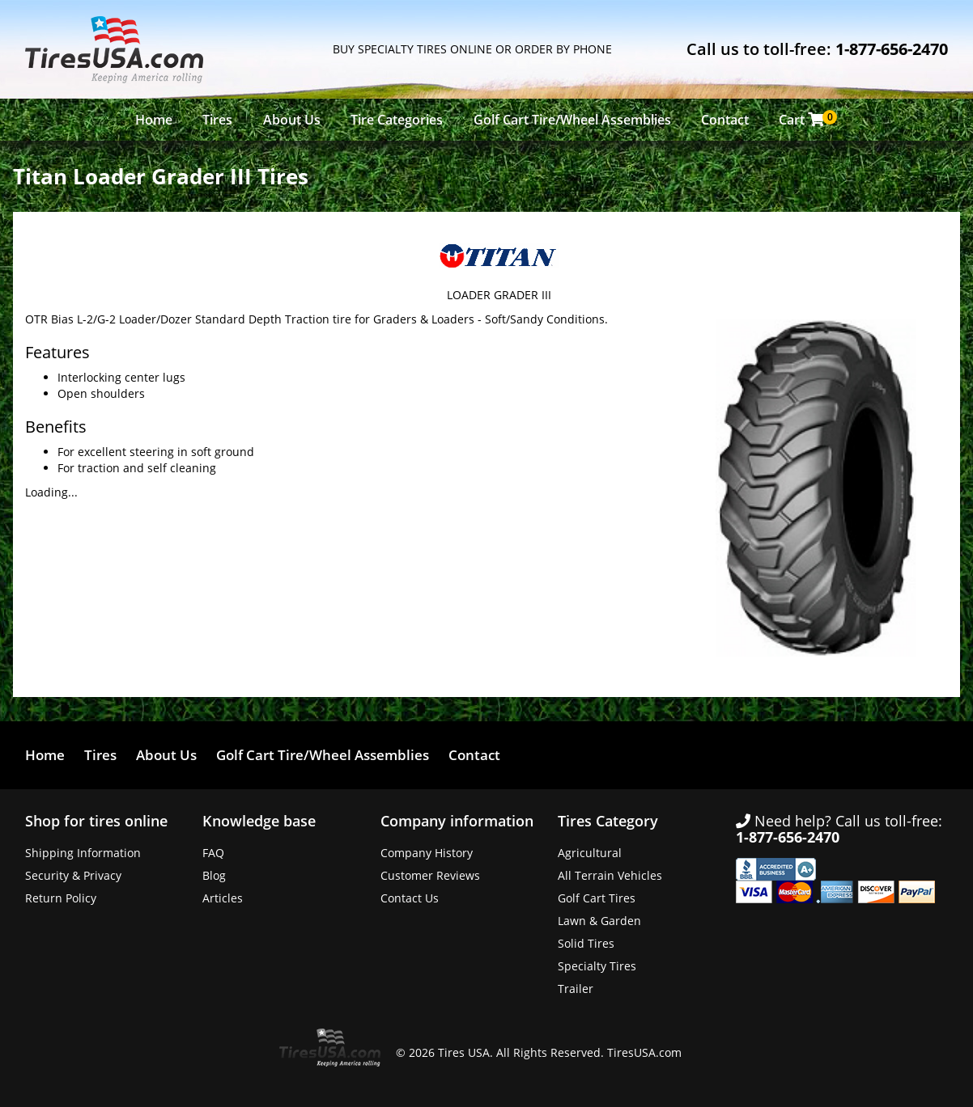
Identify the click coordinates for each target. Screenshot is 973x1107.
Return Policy (60, 898)
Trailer (575, 988)
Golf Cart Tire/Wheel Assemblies (572, 120)
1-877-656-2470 (891, 49)
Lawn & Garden (599, 920)
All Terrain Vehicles (610, 875)
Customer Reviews (430, 875)
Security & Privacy (73, 875)
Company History (426, 852)
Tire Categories (397, 120)
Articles (222, 898)
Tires (217, 120)
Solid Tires (586, 943)
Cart (806, 119)
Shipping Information (83, 852)
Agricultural (590, 852)
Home (153, 120)
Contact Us (409, 898)
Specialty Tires (597, 966)
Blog (214, 875)
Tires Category (608, 820)
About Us (292, 120)
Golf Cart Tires (596, 898)
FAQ (213, 852)
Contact (725, 120)
